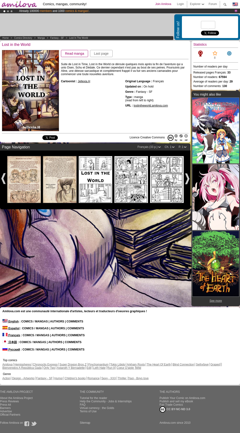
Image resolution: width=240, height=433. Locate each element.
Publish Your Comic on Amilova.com (182, 398)
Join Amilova (163, 4)
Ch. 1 (168, 147)
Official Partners (10, 414)
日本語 (9, 342)
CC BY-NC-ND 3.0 (175, 409)
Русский (11, 349)
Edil (89, 368)
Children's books (75, 378)
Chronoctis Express (45, 364)
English (10, 321)
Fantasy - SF (57, 38)
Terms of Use (88, 411)
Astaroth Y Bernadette (71, 368)
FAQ (82, 404)
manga (41, 38)
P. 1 (181, 147)
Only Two (49, 368)
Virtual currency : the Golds (97, 408)
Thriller (122, 378)
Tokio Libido (117, 364)
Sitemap (85, 422)
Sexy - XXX (108, 378)
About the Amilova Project (16, 398)
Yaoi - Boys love (138, 378)
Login (180, 4)
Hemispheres (22, 364)
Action (6, 378)
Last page (101, 53)
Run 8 (111, 368)
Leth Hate (99, 368)
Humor (58, 378)
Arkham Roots (136, 364)
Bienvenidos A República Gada (22, 368)
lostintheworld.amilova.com (151, 105)
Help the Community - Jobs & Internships (106, 401)
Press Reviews (9, 401)
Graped (215, 364)
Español (11, 328)
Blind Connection (183, 364)
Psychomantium (98, 364)
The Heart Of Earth (159, 364)
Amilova (7, 364)
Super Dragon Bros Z (72, 364)
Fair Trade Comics (171, 404)
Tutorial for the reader (93, 398)
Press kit (5, 404)
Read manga (74, 53)
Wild (138, 368)
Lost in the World (78, 38)
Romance (93, 378)
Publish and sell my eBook (176, 401)
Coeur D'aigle (126, 368)
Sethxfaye (202, 364)
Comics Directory (23, 38)
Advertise (6, 411)
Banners (5, 408)
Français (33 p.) (147, 147)
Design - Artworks (23, 378)
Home (5, 38)
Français (11, 335)
